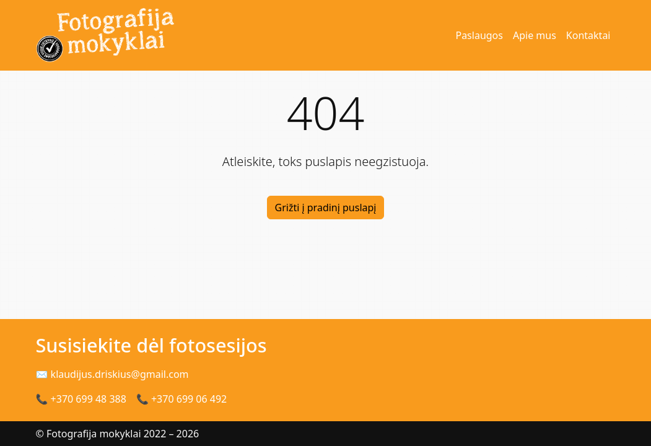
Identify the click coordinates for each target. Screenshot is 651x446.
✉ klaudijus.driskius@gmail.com (112, 374)
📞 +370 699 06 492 (181, 399)
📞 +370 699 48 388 (81, 399)
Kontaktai (588, 35)
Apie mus (534, 35)
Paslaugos (479, 35)
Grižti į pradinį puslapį (326, 207)
